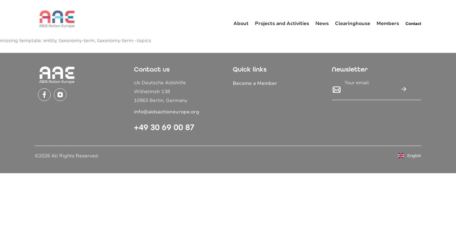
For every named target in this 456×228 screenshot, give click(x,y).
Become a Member (255, 83)
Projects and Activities (282, 23)
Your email (357, 83)
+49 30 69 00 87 (164, 127)
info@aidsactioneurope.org (166, 112)
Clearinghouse (352, 23)
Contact (413, 23)
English (409, 155)
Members (388, 23)
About (241, 23)
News (322, 23)
